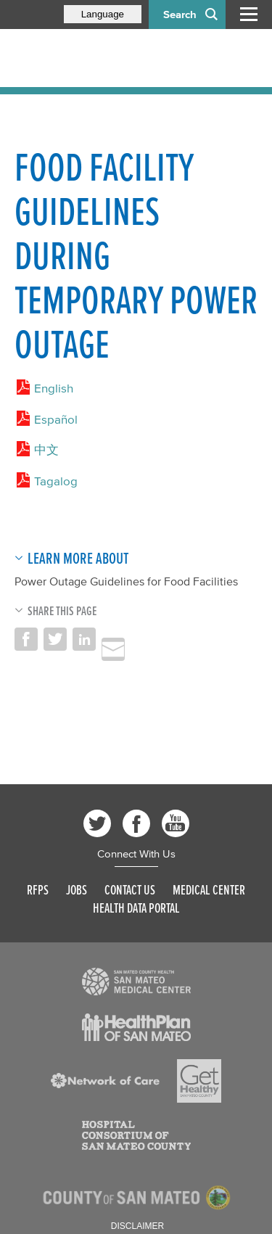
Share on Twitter (55, 639)
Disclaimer (137, 1226)
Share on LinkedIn (84, 639)
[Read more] (136, 981)
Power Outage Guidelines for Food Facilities (126, 581)
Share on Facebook (26, 639)
